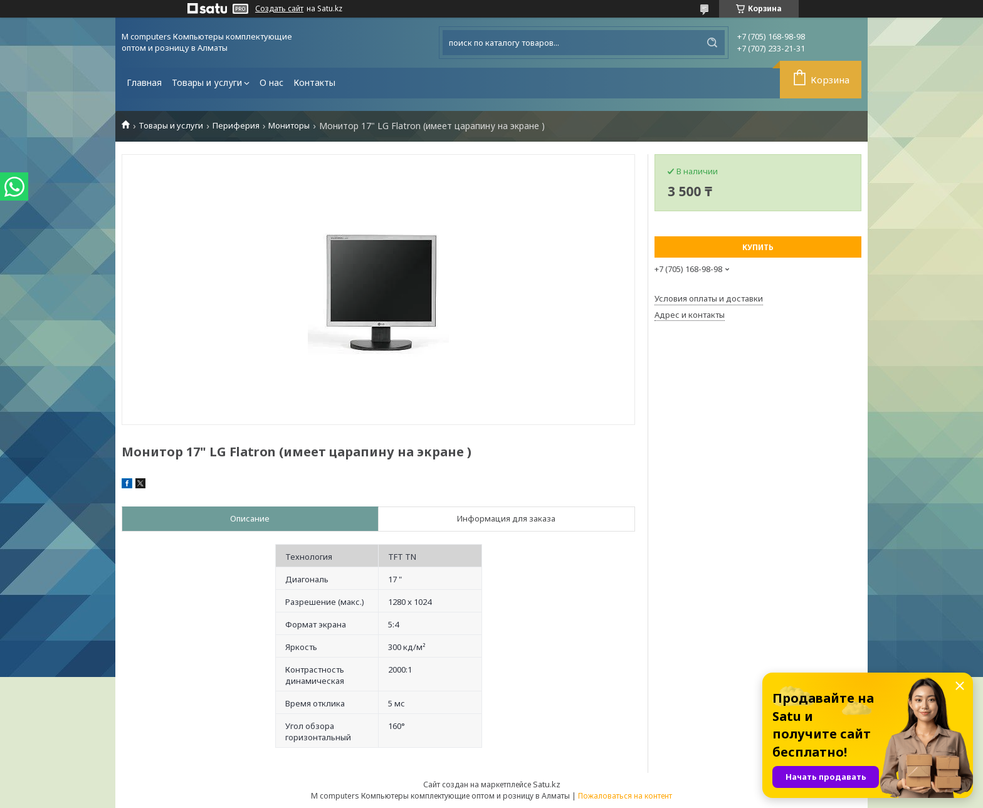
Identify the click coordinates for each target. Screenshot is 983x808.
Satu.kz (546, 784)
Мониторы (289, 125)
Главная (144, 82)
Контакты (314, 82)
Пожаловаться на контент (625, 795)
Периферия (236, 125)
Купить (758, 247)
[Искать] (712, 42)
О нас (271, 82)
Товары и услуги (207, 82)
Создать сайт (279, 8)
